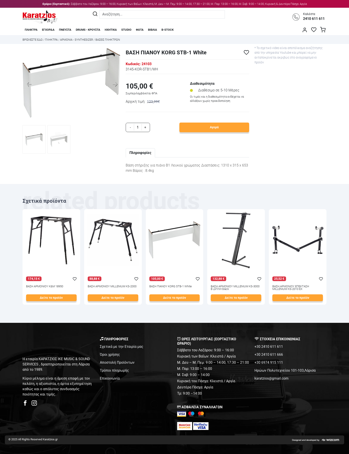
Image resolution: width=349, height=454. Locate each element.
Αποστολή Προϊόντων (117, 362)
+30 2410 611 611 (268, 346)
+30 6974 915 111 (268, 362)
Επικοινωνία (110, 378)
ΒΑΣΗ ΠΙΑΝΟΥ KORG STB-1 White (170, 286)
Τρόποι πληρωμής (114, 370)
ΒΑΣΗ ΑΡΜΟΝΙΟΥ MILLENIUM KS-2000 (112, 286)
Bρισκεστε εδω (33, 39)
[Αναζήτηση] (95, 14)
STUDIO (126, 29)
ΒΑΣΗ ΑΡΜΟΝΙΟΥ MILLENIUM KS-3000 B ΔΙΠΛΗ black (235, 288)
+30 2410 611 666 (268, 354)
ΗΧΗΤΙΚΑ (111, 29)
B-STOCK (167, 29)
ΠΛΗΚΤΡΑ (31, 29)
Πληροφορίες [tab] (140, 153)
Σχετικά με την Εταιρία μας (121, 346)
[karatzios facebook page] (27, 404)
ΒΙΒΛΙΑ (152, 29)
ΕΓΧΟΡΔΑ (48, 29)
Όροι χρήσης (110, 354)
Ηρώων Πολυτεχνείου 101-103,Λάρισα (285, 370)
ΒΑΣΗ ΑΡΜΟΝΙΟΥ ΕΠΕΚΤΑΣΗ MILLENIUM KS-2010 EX (290, 288)
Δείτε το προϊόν (51, 298)
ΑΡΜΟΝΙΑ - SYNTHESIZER (76, 39)
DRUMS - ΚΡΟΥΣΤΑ (88, 29)
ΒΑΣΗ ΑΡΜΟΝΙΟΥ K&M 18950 (44, 286)
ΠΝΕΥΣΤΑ (65, 29)
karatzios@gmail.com (271, 378)
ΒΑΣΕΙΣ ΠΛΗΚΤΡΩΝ (107, 39)
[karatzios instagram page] (34, 404)
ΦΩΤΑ (140, 29)
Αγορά (214, 127)
